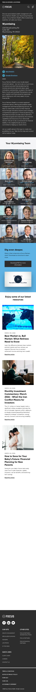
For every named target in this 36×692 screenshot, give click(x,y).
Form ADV (5, 677)
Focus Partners (25, 638)
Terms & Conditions (8, 671)
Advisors (5, 639)
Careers (4, 659)
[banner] (8, 7)
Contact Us (6, 662)
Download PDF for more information (18, 264)
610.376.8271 (10, 71)
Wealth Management (8, 633)
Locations (5, 643)
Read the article (9, 354)
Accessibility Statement (9, 684)
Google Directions (11, 75)
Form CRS (5, 681)
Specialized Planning (8, 636)
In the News (5, 646)
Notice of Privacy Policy (9, 674)
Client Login (6, 655)
